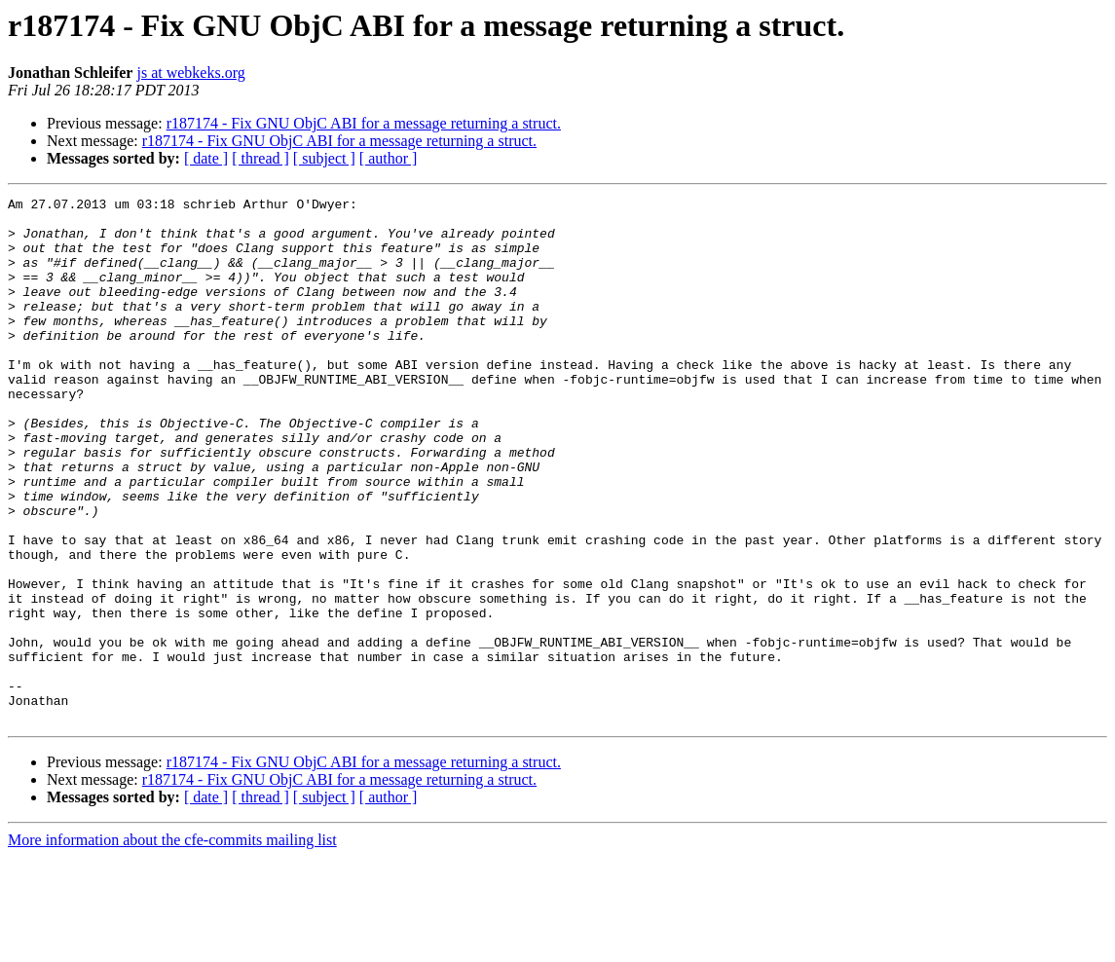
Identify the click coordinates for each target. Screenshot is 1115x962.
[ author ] (388, 158)
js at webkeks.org (190, 72)
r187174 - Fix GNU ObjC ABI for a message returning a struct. (364, 123)
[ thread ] (260, 158)
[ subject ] (324, 158)
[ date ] (206, 158)
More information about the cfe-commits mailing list (172, 945)
